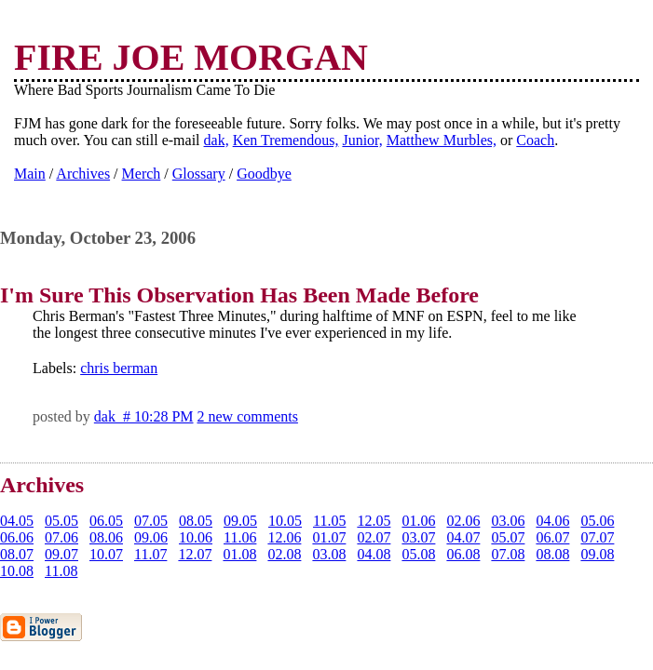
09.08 (597, 554)
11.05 (329, 521)
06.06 (17, 537)
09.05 (240, 521)
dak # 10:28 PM (144, 416)
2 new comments (247, 416)
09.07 (61, 554)
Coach (535, 140)
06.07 (552, 537)
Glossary (198, 173)
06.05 (106, 521)
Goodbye (264, 173)
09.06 (151, 537)
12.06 (284, 537)
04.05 (17, 521)
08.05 (195, 521)
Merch (141, 173)
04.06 (552, 521)
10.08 (17, 571)
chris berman (118, 368)
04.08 (373, 554)
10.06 (195, 537)
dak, (216, 140)
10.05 (285, 521)
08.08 (552, 554)
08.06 (106, 537)
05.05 (61, 521)
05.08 (418, 554)
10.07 (106, 554)
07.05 (151, 521)
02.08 (284, 554)
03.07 (418, 537)
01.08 (239, 554)
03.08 (329, 554)
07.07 (597, 537)
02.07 (373, 537)
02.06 (463, 521)
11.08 (61, 571)
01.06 (418, 521)
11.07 (150, 554)
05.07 (507, 537)
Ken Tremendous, (286, 140)
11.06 (240, 537)
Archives (83, 173)
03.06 (507, 521)
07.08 (507, 554)
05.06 (597, 521)
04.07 (463, 537)
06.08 (463, 554)
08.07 (17, 554)
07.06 (61, 537)
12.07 (194, 554)
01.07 (329, 537)
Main (30, 173)
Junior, (362, 140)
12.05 (373, 521)
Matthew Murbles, (442, 140)
